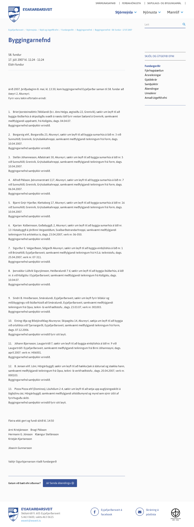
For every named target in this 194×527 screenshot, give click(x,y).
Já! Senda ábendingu (58, 483)
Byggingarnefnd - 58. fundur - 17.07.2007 (113, 30)
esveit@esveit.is (31, 520)
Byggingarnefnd (84, 30)
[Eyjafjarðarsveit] (13, 520)
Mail (140, 512)
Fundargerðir (67, 30)
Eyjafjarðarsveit (15, 30)
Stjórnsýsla (31, 30)
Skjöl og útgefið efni (49, 30)
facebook (95, 512)
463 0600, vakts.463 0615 (38, 517)
